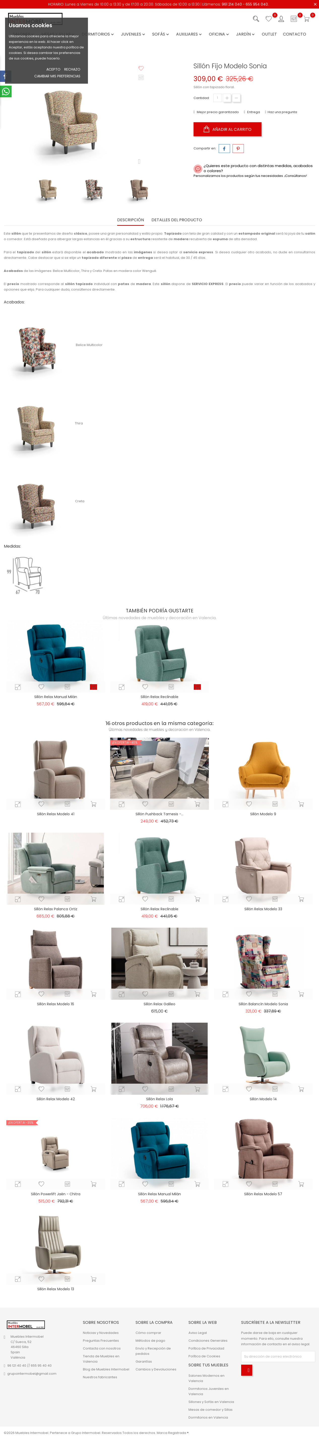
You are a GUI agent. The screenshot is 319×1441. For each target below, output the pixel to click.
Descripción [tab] (130, 220)
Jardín (246, 34)
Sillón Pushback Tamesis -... (159, 814)
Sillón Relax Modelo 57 (263, 1194)
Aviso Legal (197, 1332)
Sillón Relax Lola (159, 1099)
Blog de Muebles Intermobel (106, 1369)
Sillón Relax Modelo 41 (55, 814)
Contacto (294, 34)
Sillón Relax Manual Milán (55, 696)
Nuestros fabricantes (100, 1377)
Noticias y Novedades (101, 1332)
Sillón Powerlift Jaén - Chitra (55, 1194)
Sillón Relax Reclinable (159, 696)
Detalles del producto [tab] (176, 220)
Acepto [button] (53, 69)
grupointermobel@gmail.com (31, 1373)
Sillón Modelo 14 (263, 1099)
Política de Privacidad (206, 1348)
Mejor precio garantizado (217, 112)
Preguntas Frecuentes (101, 1340)
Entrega (253, 112)
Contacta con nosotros (102, 1348)
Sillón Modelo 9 (263, 814)
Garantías (144, 1361)
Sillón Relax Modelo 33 (263, 909)
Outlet (269, 34)
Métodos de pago (150, 1340)
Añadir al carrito (227, 129)
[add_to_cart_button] (93, 687)
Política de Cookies (204, 1356)
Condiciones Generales (208, 1340)
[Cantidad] (217, 98)
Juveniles (133, 34)
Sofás (161, 34)
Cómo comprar (148, 1332)
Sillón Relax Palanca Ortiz (55, 909)
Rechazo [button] (72, 69)
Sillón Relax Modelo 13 (55, 1289)
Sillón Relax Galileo (159, 1004)
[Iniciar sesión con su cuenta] (281, 19)
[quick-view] (17, 687)
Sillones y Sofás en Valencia (211, 1401)
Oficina (219, 34)
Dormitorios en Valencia (208, 1417)
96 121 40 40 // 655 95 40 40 (29, 1365)
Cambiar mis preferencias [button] (57, 76)
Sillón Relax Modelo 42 (56, 1099)
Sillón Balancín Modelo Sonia (263, 1004)
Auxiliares (189, 34)
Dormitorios (98, 34)
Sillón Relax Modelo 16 (55, 1004)
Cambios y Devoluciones (156, 1369)
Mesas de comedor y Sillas (210, 1409)
